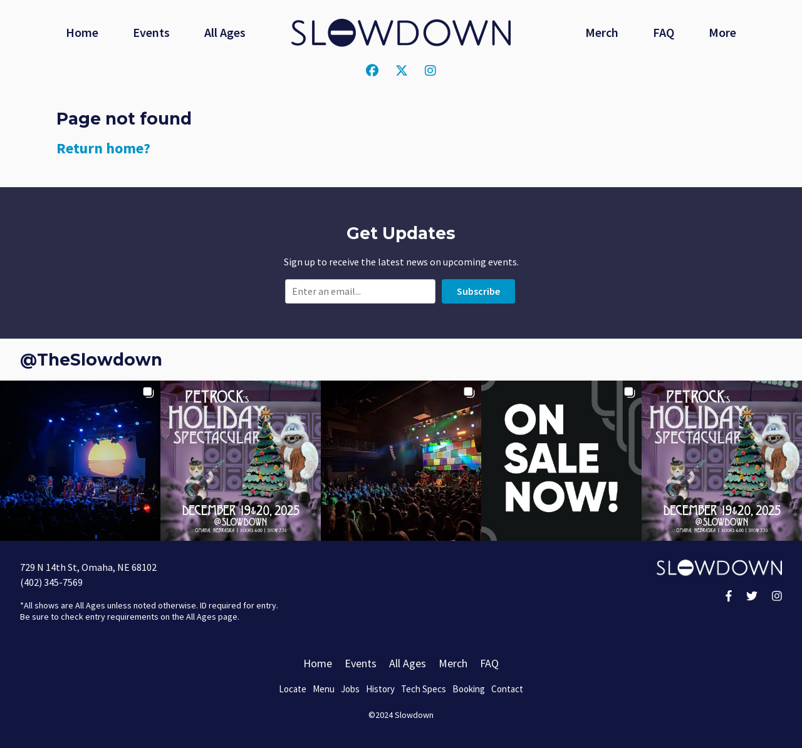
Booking (468, 689)
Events (151, 32)
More (722, 32)
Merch (601, 32)
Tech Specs (423, 689)
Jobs (350, 689)
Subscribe (478, 291)
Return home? (103, 148)
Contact (507, 689)
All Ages (225, 32)
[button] (80, 461)
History (380, 689)
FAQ (663, 32)
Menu (324, 689)
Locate (292, 689)
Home (82, 32)
